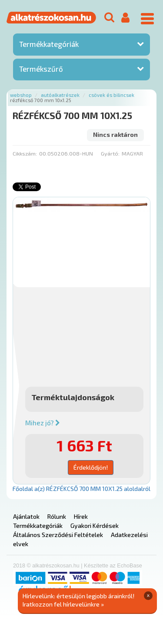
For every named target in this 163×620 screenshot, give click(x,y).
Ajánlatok (26, 516)
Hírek (81, 516)
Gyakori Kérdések (94, 525)
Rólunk (56, 516)
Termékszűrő (41, 68)
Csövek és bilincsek (111, 95)
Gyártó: (110, 153)
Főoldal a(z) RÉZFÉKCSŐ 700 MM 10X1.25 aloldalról (81, 488)
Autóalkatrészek (60, 95)
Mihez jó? (42, 423)
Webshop (21, 95)
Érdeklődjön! (90, 467)
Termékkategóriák (49, 44)
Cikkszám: (25, 153)
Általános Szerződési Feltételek (58, 534)
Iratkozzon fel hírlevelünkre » (63, 604)
